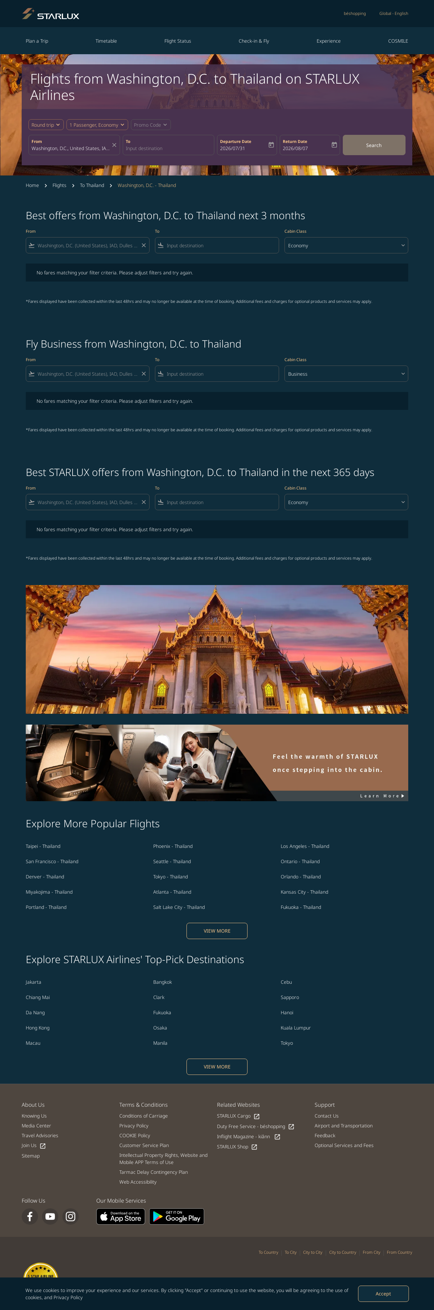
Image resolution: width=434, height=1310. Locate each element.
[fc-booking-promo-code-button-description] (147, 124)
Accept (383, 1293)
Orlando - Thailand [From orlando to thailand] (301, 876)
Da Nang (35, 1012)
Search (374, 145)
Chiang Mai (38, 997)
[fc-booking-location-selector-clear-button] (115, 145)
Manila (160, 1043)
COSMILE (398, 41)
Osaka (160, 1027)
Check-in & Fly (254, 41)
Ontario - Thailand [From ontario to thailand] (300, 861)
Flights (59, 185)
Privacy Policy (68, 1297)
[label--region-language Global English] (394, 13)
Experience (329, 41)
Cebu (286, 982)
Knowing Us (34, 1116)
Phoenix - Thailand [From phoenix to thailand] (173, 846)
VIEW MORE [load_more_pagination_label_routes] (217, 931)
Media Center (36, 1125)
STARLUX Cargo (238, 1116)
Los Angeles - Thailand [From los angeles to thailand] (305, 846)
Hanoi (287, 1012)
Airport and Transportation (344, 1125)
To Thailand (92, 185)
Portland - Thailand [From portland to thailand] (46, 907)
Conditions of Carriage (143, 1116)
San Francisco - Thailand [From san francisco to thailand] (52, 861)
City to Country (342, 1252)
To (128, 141)
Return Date (295, 141)
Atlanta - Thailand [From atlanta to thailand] (172, 892)
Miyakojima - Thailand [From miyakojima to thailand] (49, 892)
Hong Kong (38, 1027)
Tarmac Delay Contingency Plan (153, 1172)
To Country (268, 1252)
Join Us (34, 1145)
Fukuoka (162, 1012)
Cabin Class (295, 231)
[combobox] (71, 148)
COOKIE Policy (134, 1135)
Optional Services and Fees (344, 1145)
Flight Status (177, 41)
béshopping (355, 13)
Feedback (325, 1135)
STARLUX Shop (237, 1146)
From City (371, 1252)
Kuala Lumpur (296, 1027)
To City (291, 1252)
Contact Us (327, 1116)
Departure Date (235, 141)
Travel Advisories (40, 1135)
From (37, 141)
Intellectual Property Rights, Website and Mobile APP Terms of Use (163, 1158)
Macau (33, 1043)
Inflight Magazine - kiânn (249, 1136)
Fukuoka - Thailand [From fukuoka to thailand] (301, 907)
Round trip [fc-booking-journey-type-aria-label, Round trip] (43, 125)
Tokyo (287, 1043)
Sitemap (31, 1155)
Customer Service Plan (144, 1145)
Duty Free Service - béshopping (256, 1126)
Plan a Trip (37, 41)
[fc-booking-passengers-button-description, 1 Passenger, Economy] (94, 124)
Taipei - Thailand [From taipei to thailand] (43, 846)
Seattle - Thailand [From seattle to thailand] (172, 861)
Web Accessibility (138, 1182)
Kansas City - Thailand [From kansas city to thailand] (304, 892)
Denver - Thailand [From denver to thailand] (45, 876)
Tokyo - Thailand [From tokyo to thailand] (170, 876)
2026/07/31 (232, 148)
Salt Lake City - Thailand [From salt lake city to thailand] (179, 907)
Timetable (106, 41)
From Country (399, 1252)
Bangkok (162, 982)
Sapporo (290, 997)
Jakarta (33, 982)
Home (32, 185)
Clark (158, 997)
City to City (312, 1252)
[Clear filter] (143, 245)
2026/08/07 (295, 148)
